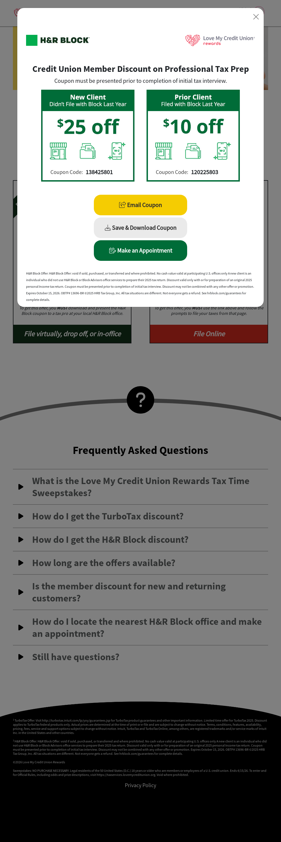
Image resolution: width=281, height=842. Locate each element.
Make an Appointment (140, 250)
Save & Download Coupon (140, 227)
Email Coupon (140, 205)
